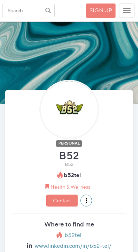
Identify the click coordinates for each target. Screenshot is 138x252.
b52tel (73, 235)
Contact (62, 200)
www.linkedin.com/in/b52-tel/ (73, 246)
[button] (86, 200)
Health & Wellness (70, 187)
